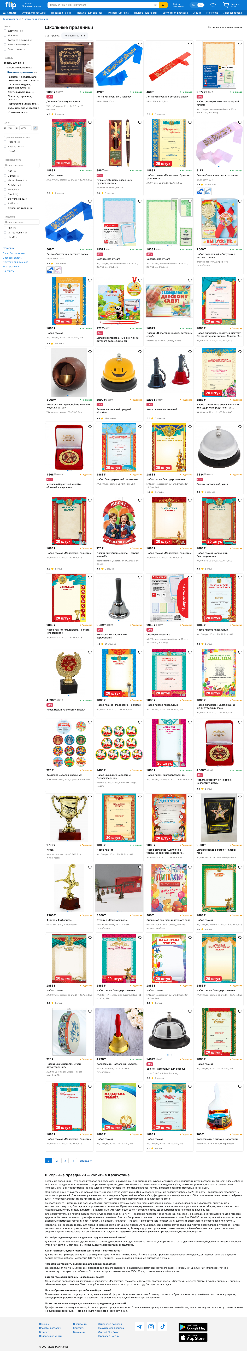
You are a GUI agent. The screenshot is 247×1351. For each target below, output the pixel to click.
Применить (35, 128)
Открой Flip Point (118, 12)
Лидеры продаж (233, 12)
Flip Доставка (11, 266)
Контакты (8, 270)
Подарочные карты (145, 12)
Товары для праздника (35, 19)
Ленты (21, 91)
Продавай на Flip (61, 12)
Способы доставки (14, 253)
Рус (201, 5)
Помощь (44, 1323)
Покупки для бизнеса (15, 261)
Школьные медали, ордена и (19, 86)
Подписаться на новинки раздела (225, 27)
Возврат (44, 1332)
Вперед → (86, 1160)
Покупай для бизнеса (90, 12)
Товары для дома (12, 19)
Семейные (21, 207)
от (9, 127)
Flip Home (212, 12)
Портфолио (23, 103)
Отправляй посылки (34, 12)
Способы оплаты (12, 257)
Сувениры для (23, 107)
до (24, 127)
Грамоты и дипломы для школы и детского (23, 78)
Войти (176, 4)
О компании (80, 1323)
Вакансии (79, 1332)
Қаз (193, 5)
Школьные (22, 72)
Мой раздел (178, 6)
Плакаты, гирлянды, (20, 98)
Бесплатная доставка (175, 12)
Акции (197, 12)
